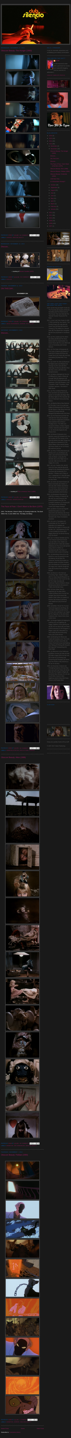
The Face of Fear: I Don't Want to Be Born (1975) (21, 506)
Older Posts (40, 1428)
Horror (9, 237)
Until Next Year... (55, 179)
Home (23, 1428)
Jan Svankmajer (19, 1145)
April (52, 201)
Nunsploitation (18, 499)
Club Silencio (35, 7)
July (52, 193)
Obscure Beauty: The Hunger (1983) (16, 51)
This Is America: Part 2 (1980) (27, 491)
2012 (51, 212)
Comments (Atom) (14, 1432)
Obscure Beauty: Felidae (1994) (14, 1155)
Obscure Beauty (18, 237)
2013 (51, 144)
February (54, 206)
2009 (51, 220)
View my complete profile (56, 75)
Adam (57, 60)
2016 (51, 135)
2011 (51, 215)
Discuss (9, 279)
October (53, 185)
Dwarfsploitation (12, 750)
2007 (51, 226)
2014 (51, 141)
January (53, 209)
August (53, 190)
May (52, 198)
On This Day (30, 323)
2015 (51, 138)
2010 (51, 218)
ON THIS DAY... (7, 288)
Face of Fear (24, 750)
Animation (9, 1145)
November (54, 149)
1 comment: (24, 1419)
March (53, 203)
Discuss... (5, 247)
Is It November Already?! (57, 181)
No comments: (25, 235)
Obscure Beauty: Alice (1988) (13, 757)
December (54, 146)
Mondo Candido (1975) (27, 271)
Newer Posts (5, 1428)
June (52, 195)
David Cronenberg (12, 323)
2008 (51, 223)
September (54, 187)
